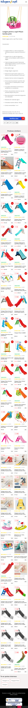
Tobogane (4, 684)
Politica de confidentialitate (18, 693)
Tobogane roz (5, 680)
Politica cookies (13, 694)
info (12, 154)
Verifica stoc (17, 118)
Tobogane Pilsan (15, 680)
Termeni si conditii (6, 693)
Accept (19, 707)
